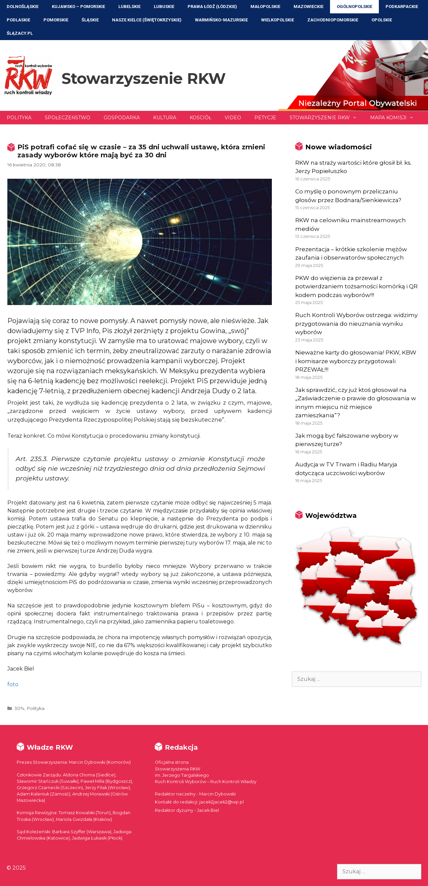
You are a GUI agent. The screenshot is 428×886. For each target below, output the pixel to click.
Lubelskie (129, 6)
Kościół (200, 118)
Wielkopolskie (277, 19)
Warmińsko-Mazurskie (221, 19)
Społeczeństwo (67, 118)
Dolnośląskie (22, 6)
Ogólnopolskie (354, 6)
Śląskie (90, 19)
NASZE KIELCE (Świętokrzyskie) (147, 19)
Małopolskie (265, 6)
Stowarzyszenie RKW (144, 78)
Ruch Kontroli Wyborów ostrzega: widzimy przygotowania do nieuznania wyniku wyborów (356, 323)
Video (233, 118)
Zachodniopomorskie (332, 19)
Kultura (164, 118)
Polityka (19, 118)
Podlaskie (18, 19)
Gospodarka (122, 118)
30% (19, 708)
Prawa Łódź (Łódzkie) (212, 6)
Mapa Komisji (395, 117)
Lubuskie (164, 6)
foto (12, 684)
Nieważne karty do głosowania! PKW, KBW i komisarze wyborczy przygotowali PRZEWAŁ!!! (355, 361)
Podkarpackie (402, 6)
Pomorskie (55, 19)
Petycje (265, 118)
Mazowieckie (308, 6)
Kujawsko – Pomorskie (78, 6)
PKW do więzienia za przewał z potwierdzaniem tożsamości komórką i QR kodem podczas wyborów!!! (356, 286)
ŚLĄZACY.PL (20, 33)
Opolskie (381, 19)
